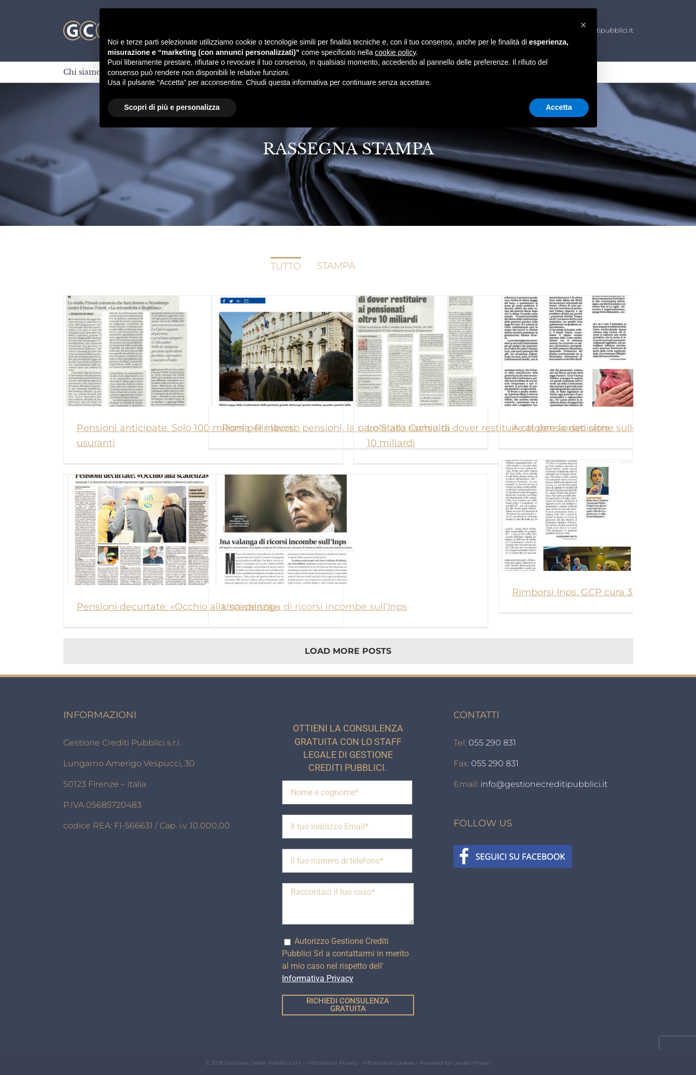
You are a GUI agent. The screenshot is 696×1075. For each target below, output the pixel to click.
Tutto (286, 266)
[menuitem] (82, 72)
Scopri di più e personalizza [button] (172, 107)
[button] (583, 25)
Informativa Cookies (389, 1062)
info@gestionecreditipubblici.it (543, 784)
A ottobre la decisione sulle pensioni (596, 428)
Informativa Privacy (332, 1062)
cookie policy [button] (395, 52)
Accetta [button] (559, 107)
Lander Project (471, 1062)
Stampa (336, 265)
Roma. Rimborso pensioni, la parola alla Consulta (336, 428)
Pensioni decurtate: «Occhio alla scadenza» (177, 606)
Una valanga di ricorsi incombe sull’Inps (314, 606)
